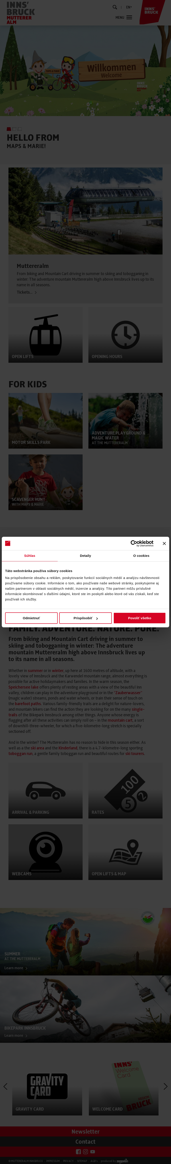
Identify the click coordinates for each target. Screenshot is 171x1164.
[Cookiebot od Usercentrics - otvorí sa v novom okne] (133, 543)
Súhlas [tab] (29, 556)
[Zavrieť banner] (164, 543)
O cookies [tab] (141, 556)
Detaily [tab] (85, 556)
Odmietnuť (31, 618)
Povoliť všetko (139, 618)
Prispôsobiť (85, 618)
